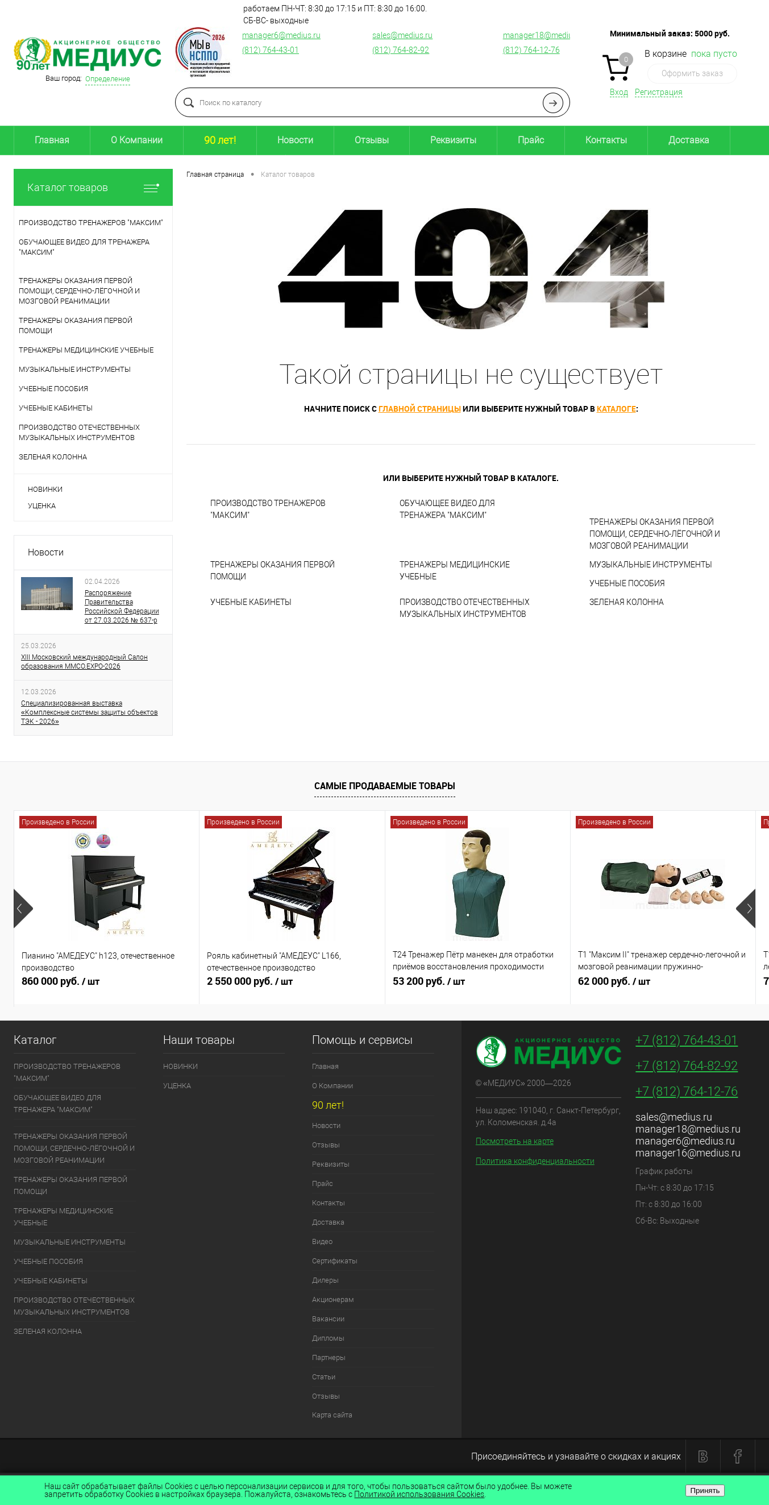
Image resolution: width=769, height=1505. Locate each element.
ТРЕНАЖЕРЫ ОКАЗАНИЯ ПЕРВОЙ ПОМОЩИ (272, 570)
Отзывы (372, 140)
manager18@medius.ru (544, 35)
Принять (705, 1490)
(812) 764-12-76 (531, 50)
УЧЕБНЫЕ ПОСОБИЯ (627, 583)
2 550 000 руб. (292, 986)
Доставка (688, 140)
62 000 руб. (663, 986)
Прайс (531, 140)
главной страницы (420, 408)
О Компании (137, 140)
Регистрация (659, 92)
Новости (295, 140)
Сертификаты (335, 1261)
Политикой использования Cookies (419, 1494)
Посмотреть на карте (515, 1141)
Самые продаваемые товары (384, 786)
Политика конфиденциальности (535, 1161)
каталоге (616, 408)
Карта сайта (332, 1415)
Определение (107, 78)
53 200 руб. (478, 986)
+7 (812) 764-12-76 (686, 1091)
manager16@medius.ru (688, 1153)
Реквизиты (453, 140)
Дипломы (328, 1338)
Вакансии (328, 1319)
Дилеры (325, 1280)
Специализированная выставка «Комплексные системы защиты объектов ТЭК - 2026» (89, 712)
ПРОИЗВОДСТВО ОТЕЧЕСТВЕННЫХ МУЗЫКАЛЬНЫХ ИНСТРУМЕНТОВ (465, 608)
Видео (322, 1241)
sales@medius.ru (402, 35)
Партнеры (329, 1357)
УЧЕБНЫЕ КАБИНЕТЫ (251, 602)
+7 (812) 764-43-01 (686, 1040)
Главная (52, 140)
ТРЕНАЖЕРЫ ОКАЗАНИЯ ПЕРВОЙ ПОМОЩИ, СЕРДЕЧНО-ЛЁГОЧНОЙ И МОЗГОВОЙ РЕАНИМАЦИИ (654, 533)
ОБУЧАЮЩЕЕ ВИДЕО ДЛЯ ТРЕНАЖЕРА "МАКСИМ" (447, 509)
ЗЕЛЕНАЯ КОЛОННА (626, 602)
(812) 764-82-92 (400, 50)
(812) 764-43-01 (270, 50)
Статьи (323, 1377)
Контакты (606, 140)
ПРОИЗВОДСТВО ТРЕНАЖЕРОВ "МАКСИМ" (268, 509)
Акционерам (333, 1299)
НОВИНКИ (45, 489)
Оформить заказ (692, 73)
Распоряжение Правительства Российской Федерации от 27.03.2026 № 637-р (122, 606)
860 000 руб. (107, 986)
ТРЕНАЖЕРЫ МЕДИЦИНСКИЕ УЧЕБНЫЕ (455, 570)
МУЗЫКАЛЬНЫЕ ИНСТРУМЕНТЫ (650, 564)
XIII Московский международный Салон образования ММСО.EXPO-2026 (84, 661)
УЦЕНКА (42, 505)
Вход (619, 92)
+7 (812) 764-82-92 (686, 1066)
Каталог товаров (93, 187)
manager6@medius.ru (281, 35)
